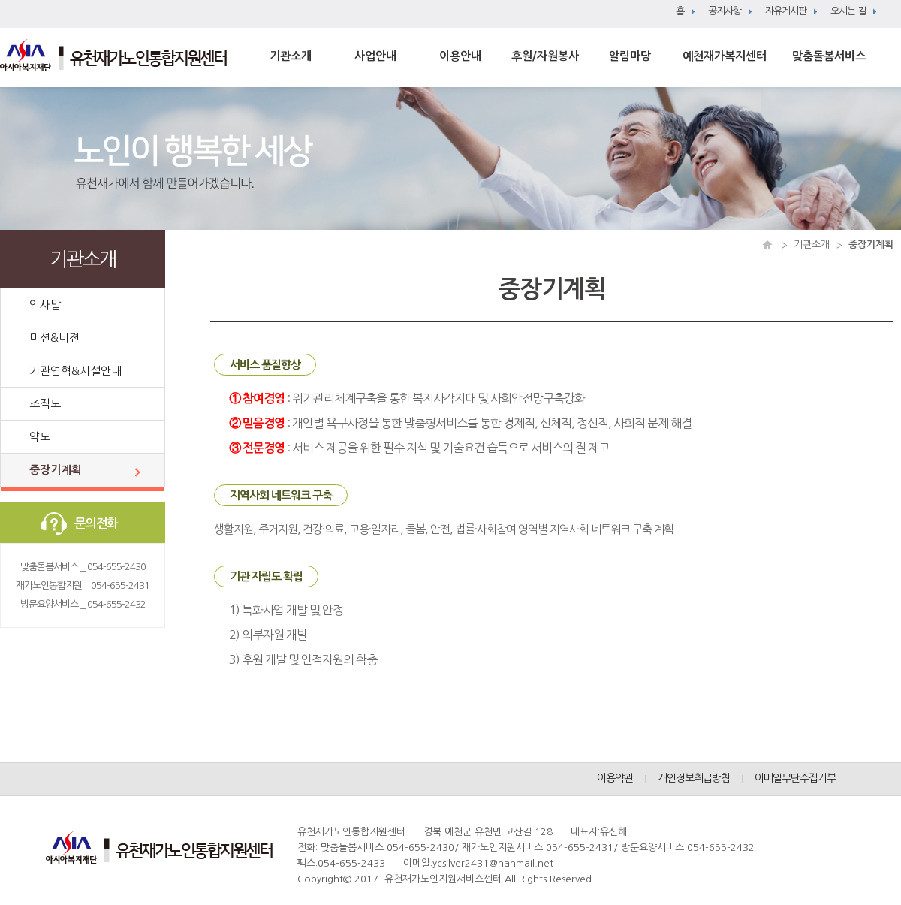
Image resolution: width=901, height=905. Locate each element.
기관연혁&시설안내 (75, 370)
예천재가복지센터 (725, 56)
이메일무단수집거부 (795, 778)
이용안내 (460, 56)
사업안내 (375, 56)
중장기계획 (55, 469)
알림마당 (630, 56)
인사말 (45, 304)
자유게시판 (785, 11)
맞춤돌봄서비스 (829, 56)
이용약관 (615, 778)
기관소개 (291, 56)
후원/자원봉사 (545, 56)
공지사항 (724, 11)
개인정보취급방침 (694, 778)
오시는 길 (848, 11)
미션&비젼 (54, 337)
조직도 (45, 403)
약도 (39, 436)
